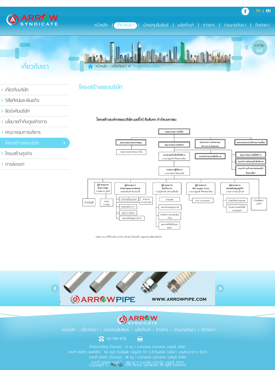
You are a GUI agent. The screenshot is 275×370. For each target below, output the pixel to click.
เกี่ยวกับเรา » (121, 66)
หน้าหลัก (101, 25)
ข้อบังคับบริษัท (17, 111)
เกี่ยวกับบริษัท (16, 90)
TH (258, 11)
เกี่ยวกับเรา (125, 25)
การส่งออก (14, 164)
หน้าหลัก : (102, 66)
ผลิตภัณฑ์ (186, 25)
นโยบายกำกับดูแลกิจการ (26, 121)
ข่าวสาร (209, 25)
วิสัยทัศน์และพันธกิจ (22, 100)
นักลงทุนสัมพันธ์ (156, 25)
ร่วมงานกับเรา (235, 25)
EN (268, 11)
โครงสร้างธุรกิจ (18, 153)
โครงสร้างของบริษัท (22, 143)
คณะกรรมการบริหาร (23, 132)
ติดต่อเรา (262, 25)
